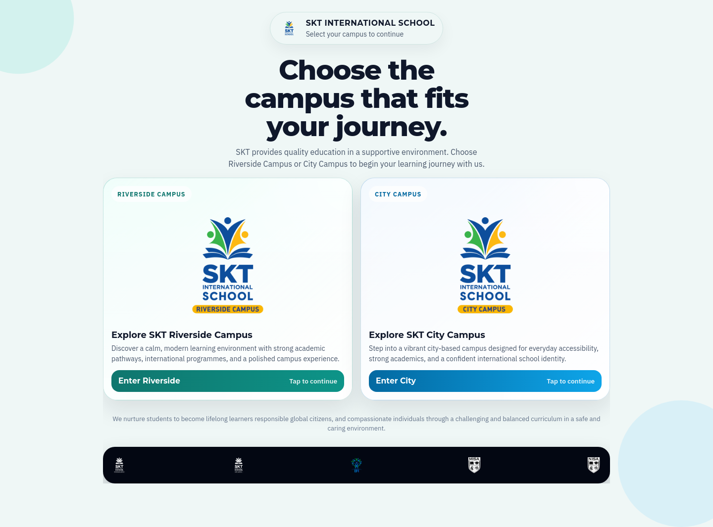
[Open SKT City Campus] (485, 289)
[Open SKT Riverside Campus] (228, 289)
